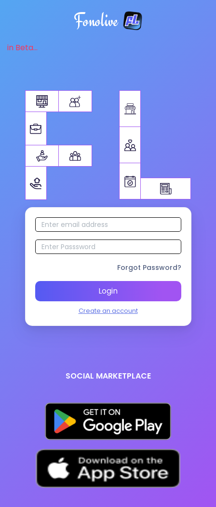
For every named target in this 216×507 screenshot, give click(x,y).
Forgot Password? (149, 267)
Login (108, 290)
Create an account (108, 310)
